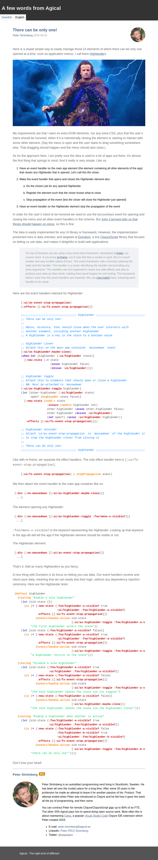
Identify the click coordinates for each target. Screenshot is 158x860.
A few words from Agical (31, 8)
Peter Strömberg (23, 35)
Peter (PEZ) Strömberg (74, 830)
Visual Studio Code (96, 815)
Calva (67, 815)
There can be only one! (35, 30)
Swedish (7, 17)
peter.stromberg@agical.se (74, 826)
